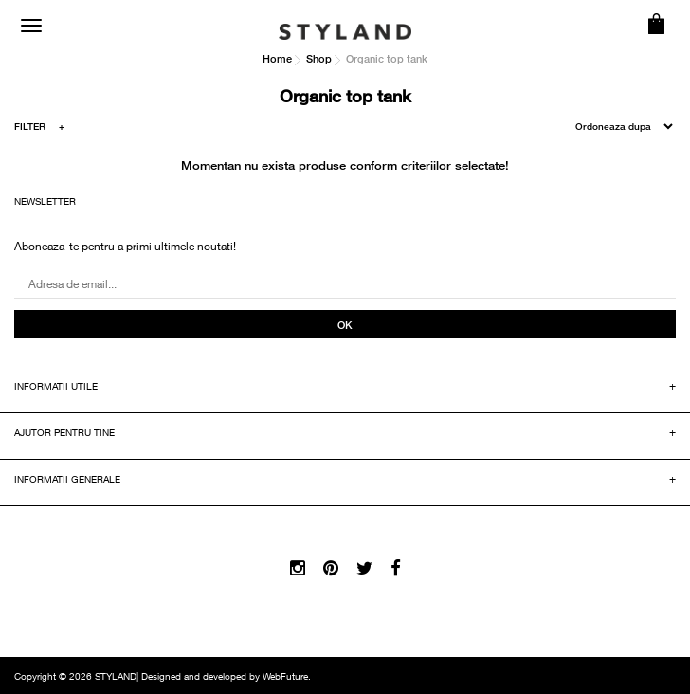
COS (657, 23)
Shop (319, 58)
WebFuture (285, 678)
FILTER (39, 128)
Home (277, 58)
